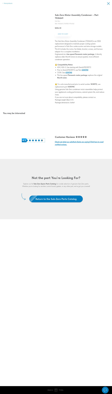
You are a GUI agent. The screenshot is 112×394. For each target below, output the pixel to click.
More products (8, 3)
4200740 (85, 70)
